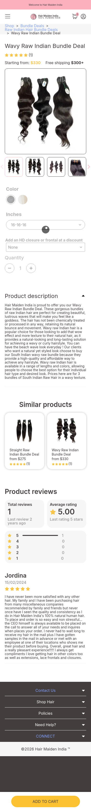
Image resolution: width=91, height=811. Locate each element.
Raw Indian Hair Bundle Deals (31, 29)
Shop (9, 26)
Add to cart (45, 801)
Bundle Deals (32, 26)
